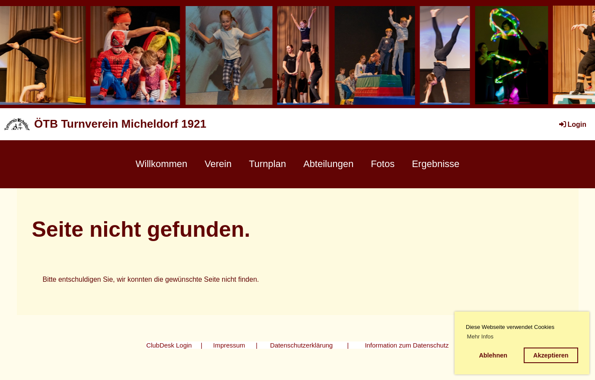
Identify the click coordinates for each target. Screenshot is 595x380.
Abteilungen (328, 163)
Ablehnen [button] (493, 355)
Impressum (229, 345)
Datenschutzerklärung (301, 345)
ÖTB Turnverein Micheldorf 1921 (120, 123)
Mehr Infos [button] (480, 336)
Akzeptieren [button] (551, 355)
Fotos (383, 163)
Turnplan (267, 163)
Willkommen (162, 163)
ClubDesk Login (168, 345)
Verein (218, 163)
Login (572, 124)
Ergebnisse (435, 163)
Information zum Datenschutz (407, 345)
